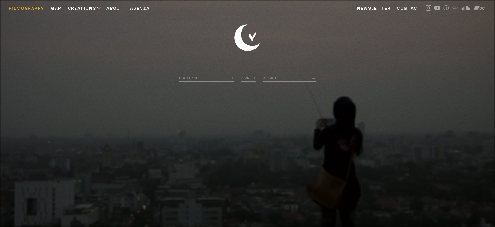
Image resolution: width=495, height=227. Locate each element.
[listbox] (248, 78)
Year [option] (245, 78)
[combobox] (206, 78)
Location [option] (188, 78)
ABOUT (115, 8)
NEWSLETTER (374, 8)
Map (55, 8)
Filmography (26, 8)
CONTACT (409, 8)
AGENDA (140, 8)
